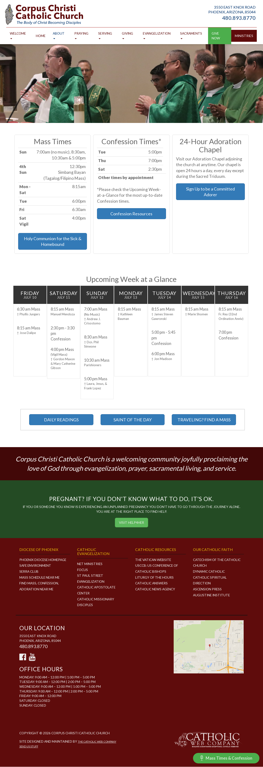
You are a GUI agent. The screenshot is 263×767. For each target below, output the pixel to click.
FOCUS (82, 570)
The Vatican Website (153, 560)
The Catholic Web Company (97, 741)
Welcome (18, 35)
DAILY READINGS (61, 420)
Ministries (244, 36)
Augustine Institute (211, 595)
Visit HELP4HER (131, 523)
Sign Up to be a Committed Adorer (210, 191)
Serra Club (29, 572)
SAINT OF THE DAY (132, 420)
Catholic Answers (151, 583)
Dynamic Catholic (209, 572)
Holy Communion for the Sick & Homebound (52, 241)
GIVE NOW (216, 36)
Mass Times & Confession (226, 758)
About (58, 35)
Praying (81, 35)
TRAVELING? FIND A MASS (204, 420)
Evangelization (157, 35)
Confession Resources (131, 214)
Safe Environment (35, 566)
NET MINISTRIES (90, 564)
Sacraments (191, 35)
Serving (105, 35)
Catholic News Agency (155, 589)
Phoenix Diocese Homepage (43, 560)
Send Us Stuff (28, 746)
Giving (127, 35)
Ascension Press (207, 589)
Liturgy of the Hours (154, 578)
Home (41, 36)
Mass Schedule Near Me (39, 578)
